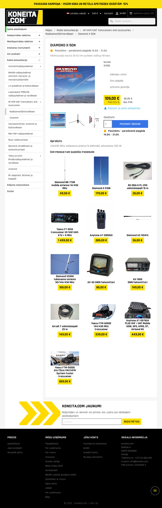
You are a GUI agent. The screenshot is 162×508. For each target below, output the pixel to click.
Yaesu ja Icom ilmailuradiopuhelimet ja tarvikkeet (20, 159)
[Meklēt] (131, 21)
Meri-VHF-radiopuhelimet (20, 133)
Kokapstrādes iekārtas (19, 35)
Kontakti (108, 13)
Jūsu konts (90, 437)
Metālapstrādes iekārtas (20, 41)
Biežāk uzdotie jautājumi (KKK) (60, 474)
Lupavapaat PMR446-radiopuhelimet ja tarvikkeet (22, 93)
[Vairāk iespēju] (155, 490)
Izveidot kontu (90, 452)
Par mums (50, 452)
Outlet (10, 191)
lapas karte (51, 483)
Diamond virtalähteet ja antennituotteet (20, 147)
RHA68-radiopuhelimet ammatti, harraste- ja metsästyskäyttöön (19, 76)
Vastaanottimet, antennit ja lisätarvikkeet (22, 125)
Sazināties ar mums (55, 479)
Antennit (14, 117)
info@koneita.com (139, 461)
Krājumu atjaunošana (18, 185)
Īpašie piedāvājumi (17, 29)
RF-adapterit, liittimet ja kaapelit (20, 177)
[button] (122, 108)
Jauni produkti (14, 448)
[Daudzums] (108, 124)
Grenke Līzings (52, 461)
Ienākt (86, 448)
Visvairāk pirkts (15, 452)
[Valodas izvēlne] (78, 13)
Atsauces (50, 457)
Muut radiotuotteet (18, 139)
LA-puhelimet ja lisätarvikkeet (23, 85)
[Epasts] (92, 422)
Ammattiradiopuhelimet (20, 66)
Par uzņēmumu (53, 448)
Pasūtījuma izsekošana (95, 443)
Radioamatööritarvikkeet (22, 111)
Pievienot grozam (130, 124)
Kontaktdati (51, 470)
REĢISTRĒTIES (132, 421)
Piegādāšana (51, 443)
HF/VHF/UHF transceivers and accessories (22, 103)
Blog (47, 497)
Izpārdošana (13, 443)
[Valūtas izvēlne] (97, 13)
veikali (48, 488)
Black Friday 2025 (54, 465)
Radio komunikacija (17, 60)
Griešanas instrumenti (18, 47)
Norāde (107, 62)
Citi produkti (13, 54)
